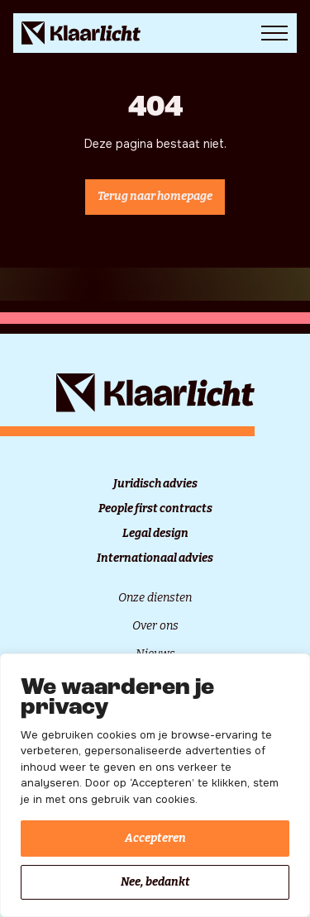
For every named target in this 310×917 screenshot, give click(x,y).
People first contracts (155, 509)
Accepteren (155, 838)
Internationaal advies (155, 558)
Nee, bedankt (155, 882)
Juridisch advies (155, 484)
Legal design (155, 533)
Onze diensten (155, 598)
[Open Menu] (274, 33)
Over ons (155, 626)
